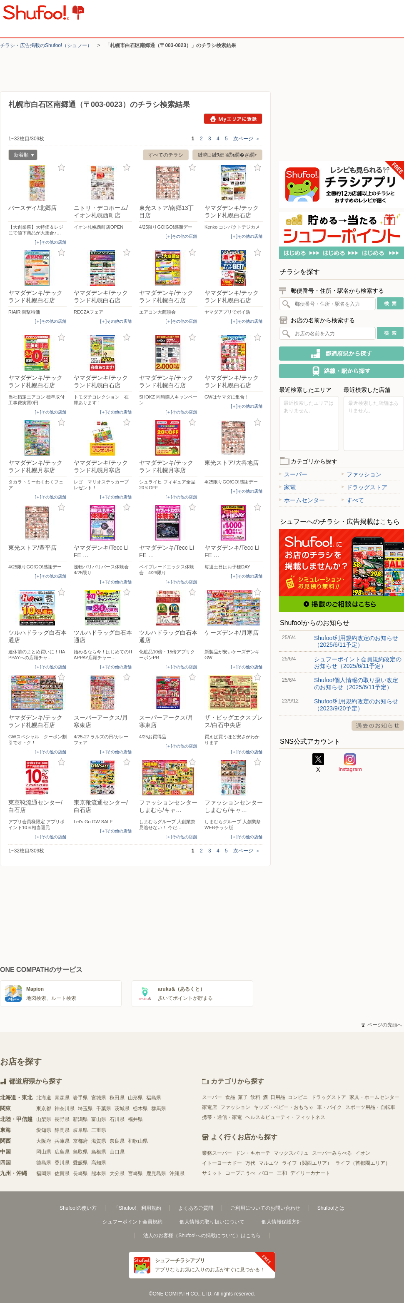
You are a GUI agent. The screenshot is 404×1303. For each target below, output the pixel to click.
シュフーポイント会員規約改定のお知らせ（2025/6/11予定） (358, 662)
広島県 (62, 1152)
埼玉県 (85, 1108)
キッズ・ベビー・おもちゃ (284, 1107)
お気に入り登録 (61, 167)
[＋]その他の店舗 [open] (50, 242)
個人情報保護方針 (282, 1222)
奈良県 (117, 1141)
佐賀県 (62, 1173)
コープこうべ (240, 1173)
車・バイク (329, 1107)
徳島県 (43, 1163)
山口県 (117, 1152)
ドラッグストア (364, 487)
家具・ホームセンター (374, 1097)
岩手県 (80, 1098)
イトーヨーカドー (222, 1163)
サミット (212, 1173)
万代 (250, 1163)
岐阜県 (80, 1130)
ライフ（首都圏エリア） (362, 1163)
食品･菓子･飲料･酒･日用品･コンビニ (266, 1097)
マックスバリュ (291, 1153)
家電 (287, 487)
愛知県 (43, 1130)
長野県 (62, 1119)
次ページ (246, 139)
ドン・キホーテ (252, 1153)
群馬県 (158, 1108)
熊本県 (98, 1173)
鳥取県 (80, 1152)
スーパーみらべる (332, 1153)
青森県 (62, 1098)
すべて (353, 500)
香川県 (62, 1163)
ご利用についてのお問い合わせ (265, 1208)
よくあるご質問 (195, 1208)
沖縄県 (177, 1173)
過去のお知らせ (378, 725)
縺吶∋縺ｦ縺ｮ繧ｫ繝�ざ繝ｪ (227, 155)
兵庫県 (62, 1141)
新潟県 (80, 1119)
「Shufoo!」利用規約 (137, 1208)
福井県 (135, 1119)
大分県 (117, 1173)
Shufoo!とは (330, 1208)
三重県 (98, 1130)
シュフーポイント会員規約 (132, 1222)
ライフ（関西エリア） (307, 1163)
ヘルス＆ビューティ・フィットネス (285, 1117)
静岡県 (62, 1130)
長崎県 (80, 1173)
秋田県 (117, 1098)
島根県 (98, 1152)
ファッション (362, 474)
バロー (266, 1173)
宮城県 (98, 1098)
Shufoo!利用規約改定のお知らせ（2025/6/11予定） (356, 641)
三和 (282, 1173)
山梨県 (43, 1119)
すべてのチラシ (165, 155)
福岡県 (43, 1173)
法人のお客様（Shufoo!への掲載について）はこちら (201, 1235)
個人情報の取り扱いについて (212, 1222)
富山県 (98, 1119)
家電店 (209, 1107)
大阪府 (43, 1141)
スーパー (293, 474)
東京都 (43, 1108)
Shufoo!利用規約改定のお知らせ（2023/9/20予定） (356, 704)
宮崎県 (135, 1173)
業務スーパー (217, 1153)
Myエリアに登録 (233, 118)
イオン (362, 1153)
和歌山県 (138, 1141)
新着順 (21, 156)
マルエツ (269, 1163)
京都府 (80, 1141)
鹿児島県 (156, 1173)
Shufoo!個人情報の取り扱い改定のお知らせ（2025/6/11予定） (356, 683)
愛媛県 (80, 1163)
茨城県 (122, 1108)
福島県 (153, 1098)
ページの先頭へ (382, 1025)
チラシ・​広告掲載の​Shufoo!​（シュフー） (46, 45)
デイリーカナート (310, 1173)
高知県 (98, 1163)
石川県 (117, 1119)
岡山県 (43, 1152)
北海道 (43, 1098)
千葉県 (103, 1108)
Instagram (350, 762)
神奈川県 (65, 1108)
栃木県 (140, 1108)
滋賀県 (98, 1141)
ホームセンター (302, 500)
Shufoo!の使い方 (78, 1208)
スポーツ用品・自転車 (370, 1107)
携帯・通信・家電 (222, 1117)
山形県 (135, 1098)
